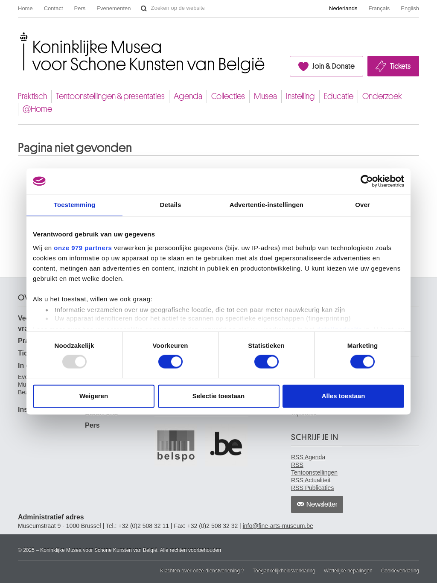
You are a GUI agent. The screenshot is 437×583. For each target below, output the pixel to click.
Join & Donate (333, 66)
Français (379, 8)
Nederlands (343, 8)
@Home (37, 109)
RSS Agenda (308, 457)
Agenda (188, 96)
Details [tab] (170, 204)
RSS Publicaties (312, 487)
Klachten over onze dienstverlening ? (202, 571)
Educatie (338, 96)
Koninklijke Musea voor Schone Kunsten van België (20, 35)
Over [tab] (362, 204)
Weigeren (93, 396)
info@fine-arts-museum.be (278, 525)
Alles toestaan (343, 396)
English (410, 8)
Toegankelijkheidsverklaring (284, 571)
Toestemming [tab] (75, 204)
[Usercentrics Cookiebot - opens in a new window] (366, 181)
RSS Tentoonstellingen (314, 468)
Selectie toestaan (218, 396)
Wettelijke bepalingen (348, 571)
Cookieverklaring (400, 571)
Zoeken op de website (143, 8)
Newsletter (322, 504)
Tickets (400, 66)
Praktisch (32, 96)
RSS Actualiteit (311, 480)
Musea (265, 96)
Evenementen (113, 8)
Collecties (228, 96)
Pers (80, 8)
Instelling (300, 96)
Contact (53, 8)
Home (25, 8)
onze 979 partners (83, 247)
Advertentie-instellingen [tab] (266, 204)
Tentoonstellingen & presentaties (110, 96)
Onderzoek (382, 96)
